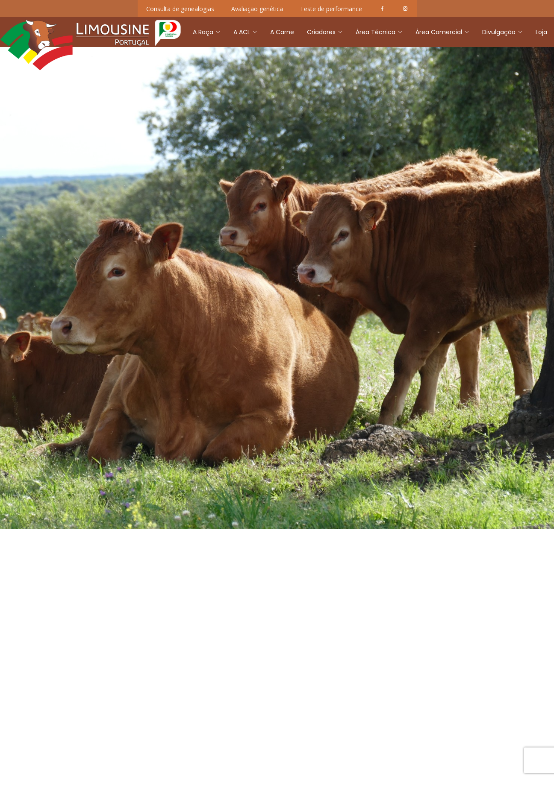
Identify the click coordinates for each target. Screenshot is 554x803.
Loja (541, 32)
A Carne (282, 32)
